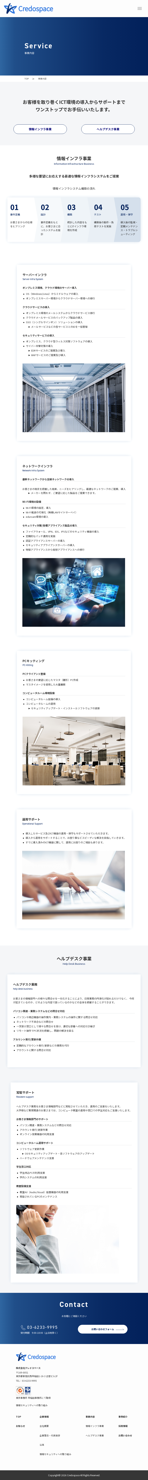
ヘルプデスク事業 (108, 129)
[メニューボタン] (139, 8)
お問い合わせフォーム (102, 1329)
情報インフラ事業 (40, 129)
